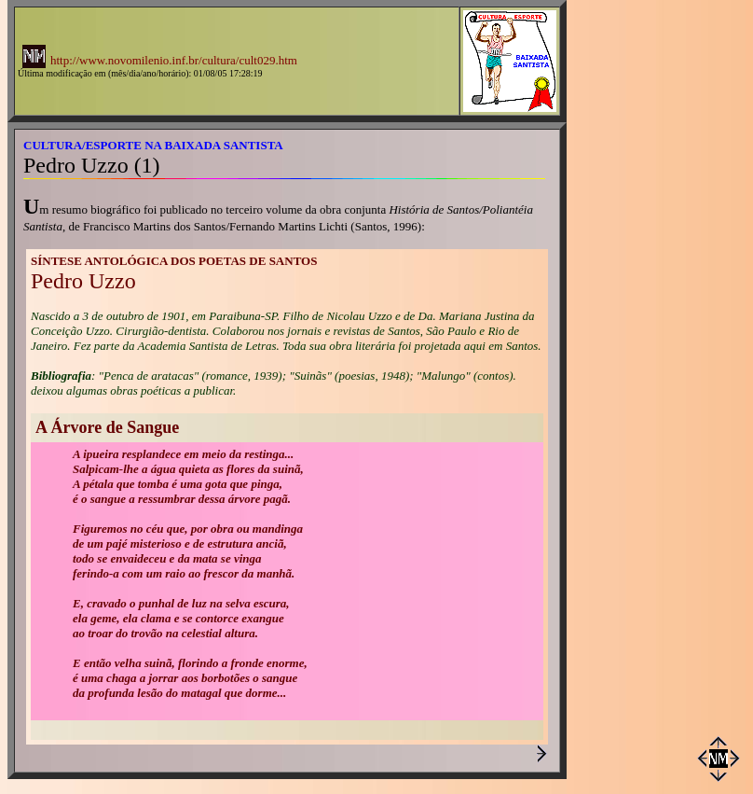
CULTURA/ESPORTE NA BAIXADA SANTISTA (153, 145)
